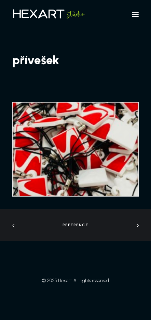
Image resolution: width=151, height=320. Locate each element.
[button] (135, 14)
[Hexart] (49, 14)
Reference (75, 225)
